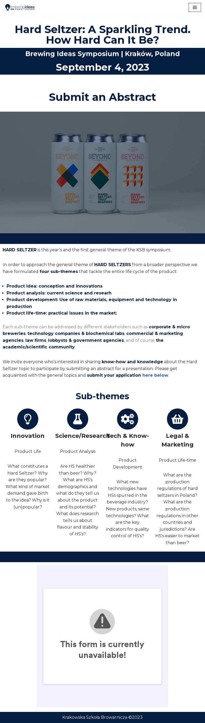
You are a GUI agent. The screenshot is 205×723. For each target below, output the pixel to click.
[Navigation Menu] (195, 7)
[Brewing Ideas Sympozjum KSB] (20, 7)
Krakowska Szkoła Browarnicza (94, 717)
